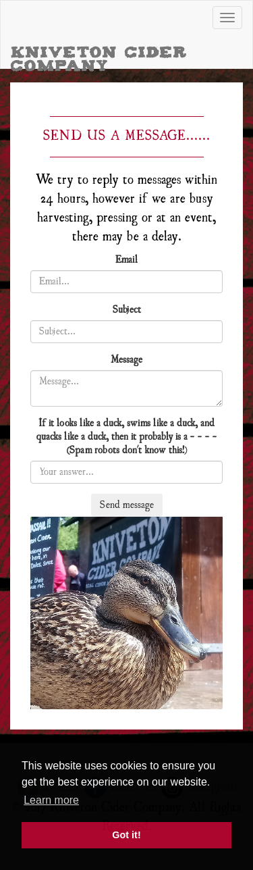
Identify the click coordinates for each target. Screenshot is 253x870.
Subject (127, 310)
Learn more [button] (51, 800)
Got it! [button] (126, 834)
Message (126, 360)
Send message (127, 505)
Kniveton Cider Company (99, 55)
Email (126, 260)
